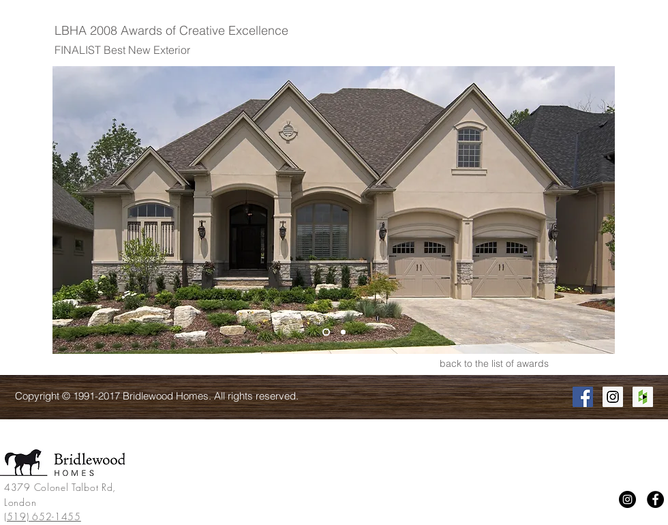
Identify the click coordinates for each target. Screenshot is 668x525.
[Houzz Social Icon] (643, 397)
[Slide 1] (326, 332)
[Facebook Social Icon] (583, 397)
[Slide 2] (343, 332)
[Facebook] (655, 499)
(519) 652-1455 (42, 516)
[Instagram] (627, 499)
